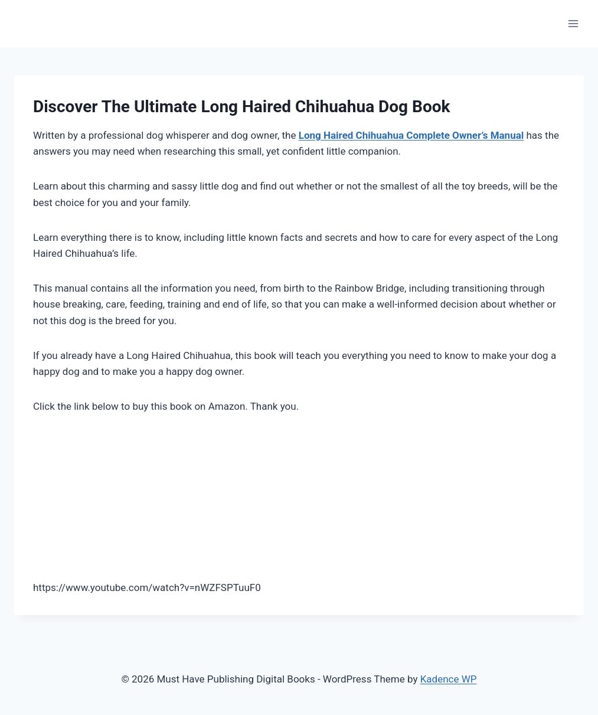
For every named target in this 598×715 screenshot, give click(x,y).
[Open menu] (573, 23)
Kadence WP (448, 679)
